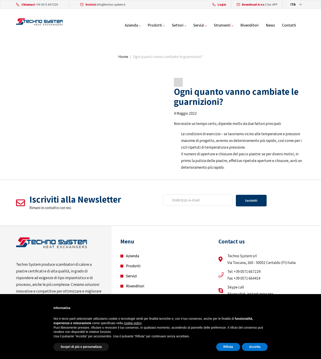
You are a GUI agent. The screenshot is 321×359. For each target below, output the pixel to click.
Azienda (141, 25)
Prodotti (164, 25)
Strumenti (231, 25)
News (279, 25)
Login (222, 4)
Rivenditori (258, 25)
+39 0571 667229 (46, 4)
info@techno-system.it (111, 4)
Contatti (298, 25)
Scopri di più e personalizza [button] (81, 347)
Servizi (208, 25)
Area (253, 4)
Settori (187, 25)
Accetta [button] (254, 347)
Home (123, 57)
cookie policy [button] (132, 323)
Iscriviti (251, 201)
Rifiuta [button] (228, 347)
